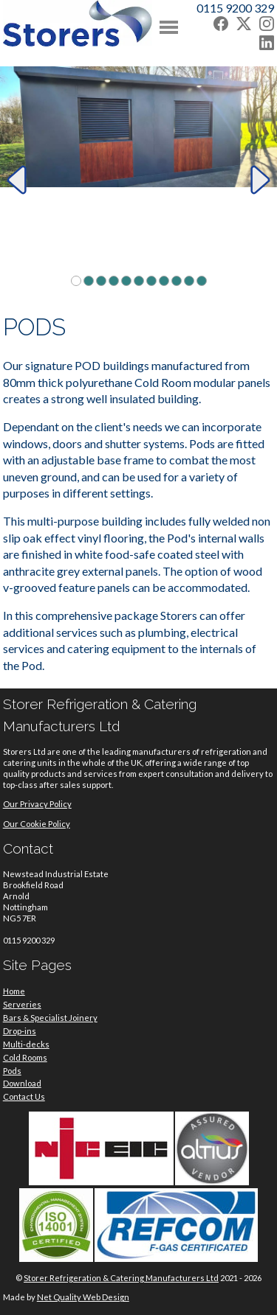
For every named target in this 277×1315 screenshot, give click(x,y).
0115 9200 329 (235, 8)
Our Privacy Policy (37, 804)
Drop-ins (19, 1031)
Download (22, 1083)
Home (14, 991)
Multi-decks (26, 1044)
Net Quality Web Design (83, 1297)
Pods (12, 1070)
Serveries (22, 1004)
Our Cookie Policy (36, 824)
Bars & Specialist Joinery (50, 1017)
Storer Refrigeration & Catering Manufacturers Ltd (121, 1278)
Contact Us (24, 1096)
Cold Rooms (25, 1057)
